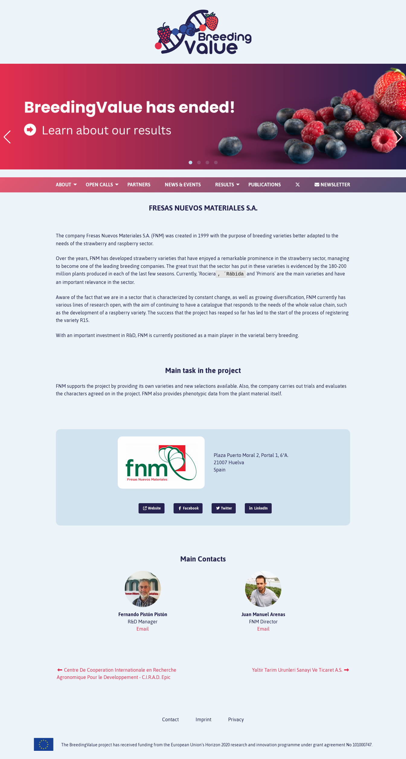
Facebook (188, 508)
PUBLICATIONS (264, 176)
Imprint (203, 719)
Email (142, 629)
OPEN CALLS (99, 176)
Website (151, 508)
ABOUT (63, 176)
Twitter (224, 508)
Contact (170, 719)
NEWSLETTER (332, 176)
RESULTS (224, 176)
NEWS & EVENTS (183, 176)
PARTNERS (138, 176)
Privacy (236, 719)
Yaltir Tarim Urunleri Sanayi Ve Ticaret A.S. (301, 670)
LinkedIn (258, 508)
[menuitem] (63, 176)
